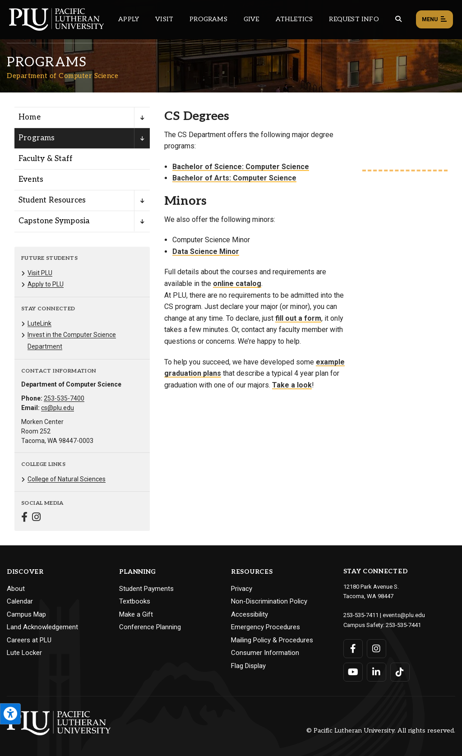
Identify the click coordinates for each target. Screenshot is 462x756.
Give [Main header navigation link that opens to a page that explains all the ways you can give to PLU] (251, 19)
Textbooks (134, 601)
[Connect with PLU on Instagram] (376, 647)
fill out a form (298, 318)
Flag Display (248, 666)
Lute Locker (24, 653)
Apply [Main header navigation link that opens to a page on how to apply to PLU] (128, 19)
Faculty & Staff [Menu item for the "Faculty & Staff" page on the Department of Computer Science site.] (45, 158)
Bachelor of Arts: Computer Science (234, 178)
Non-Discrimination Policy (269, 601)
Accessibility (249, 614)
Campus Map (26, 614)
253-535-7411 (361, 614)
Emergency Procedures (265, 627)
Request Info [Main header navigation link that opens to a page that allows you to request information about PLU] (354, 19)
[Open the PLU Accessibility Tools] (10, 713)
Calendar (20, 601)
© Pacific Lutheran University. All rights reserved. (380, 729)
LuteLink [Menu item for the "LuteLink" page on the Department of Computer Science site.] (39, 323)
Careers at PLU (29, 640)
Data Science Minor (205, 251)
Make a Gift (136, 614)
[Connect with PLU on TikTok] (400, 671)
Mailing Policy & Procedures (272, 640)
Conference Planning (150, 627)
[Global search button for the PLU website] (398, 19)
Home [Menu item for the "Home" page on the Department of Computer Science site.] (29, 117)
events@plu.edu (404, 614)
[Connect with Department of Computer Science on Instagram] (36, 518)
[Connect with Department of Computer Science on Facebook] (24, 518)
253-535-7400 (64, 398)
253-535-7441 (403, 624)
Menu (434, 19)
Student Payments (146, 589)
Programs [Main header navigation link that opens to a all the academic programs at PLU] (208, 19)
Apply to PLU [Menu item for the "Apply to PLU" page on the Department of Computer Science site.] (46, 284)
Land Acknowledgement (42, 627)
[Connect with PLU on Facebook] (353, 647)
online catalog (237, 283)
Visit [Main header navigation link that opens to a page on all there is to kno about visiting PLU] (164, 19)
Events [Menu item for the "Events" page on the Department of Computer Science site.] (30, 179)
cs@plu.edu (57, 407)
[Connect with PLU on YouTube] (353, 671)
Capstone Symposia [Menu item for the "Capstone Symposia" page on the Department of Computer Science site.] (53, 221)
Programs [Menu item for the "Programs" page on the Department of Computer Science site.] (36, 138)
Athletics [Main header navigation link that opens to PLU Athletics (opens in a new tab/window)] (294, 19)
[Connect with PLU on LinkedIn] (376, 671)
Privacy (241, 589)
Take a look (292, 385)
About (16, 589)
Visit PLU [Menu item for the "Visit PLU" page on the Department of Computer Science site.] (40, 273)
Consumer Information (265, 653)
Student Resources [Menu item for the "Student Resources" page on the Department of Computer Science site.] (52, 200)
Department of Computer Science (62, 76)
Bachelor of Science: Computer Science (240, 166)
